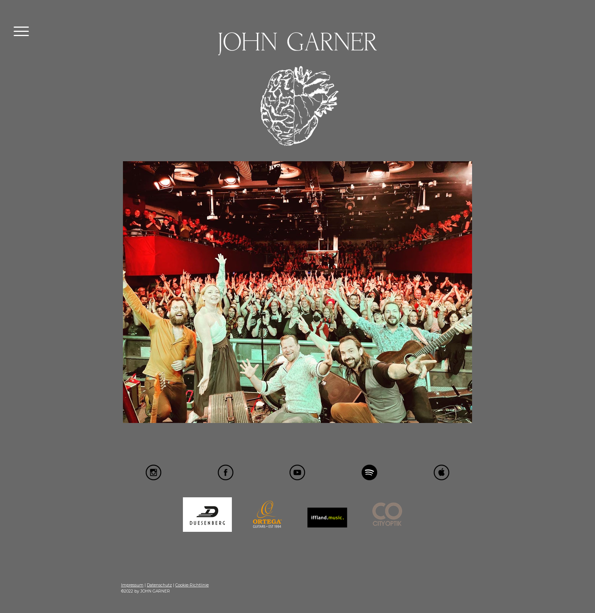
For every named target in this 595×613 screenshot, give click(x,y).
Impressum (132, 585)
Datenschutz (159, 585)
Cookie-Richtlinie (192, 585)
